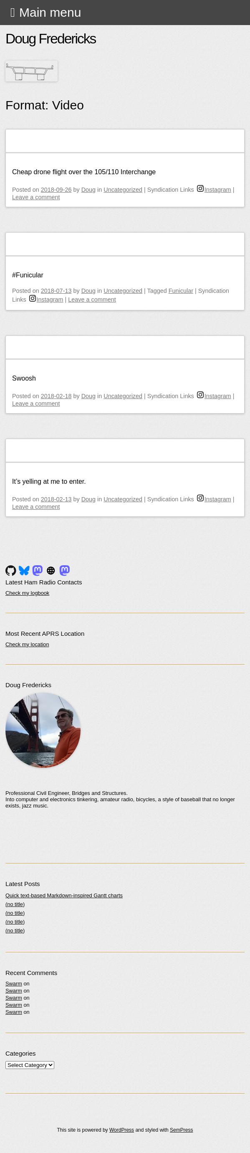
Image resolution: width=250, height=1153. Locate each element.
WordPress (121, 1130)
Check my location (27, 644)
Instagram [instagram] (214, 189)
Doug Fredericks (50, 38)
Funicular (181, 290)
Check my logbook (27, 593)
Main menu (50, 12)
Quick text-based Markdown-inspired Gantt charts (64, 895)
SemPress (181, 1130)
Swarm (13, 983)
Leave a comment (36, 197)
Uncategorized (123, 189)
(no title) (15, 904)
